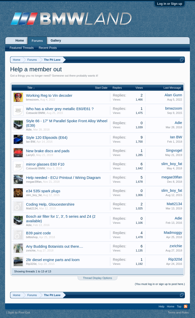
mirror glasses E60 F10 (45, 164)
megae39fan (33, 181)
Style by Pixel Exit (19, 312)
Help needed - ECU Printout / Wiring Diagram (63, 178)
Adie (29, 129)
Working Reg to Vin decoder (49, 95)
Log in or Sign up (169, 4)
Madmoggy (173, 233)
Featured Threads (22, 48)
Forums (37, 41)
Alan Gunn (173, 95)
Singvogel (174, 150)
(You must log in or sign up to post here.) (160, 283)
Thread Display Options (97, 277)
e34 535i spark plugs (43, 191)
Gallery (56, 40)
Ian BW (30, 141)
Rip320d (31, 263)
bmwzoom (32, 99)
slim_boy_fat (171, 164)
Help (161, 306)
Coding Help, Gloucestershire (50, 204)
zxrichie (30, 250)
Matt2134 (32, 208)
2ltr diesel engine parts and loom (53, 260)
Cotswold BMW (35, 112)
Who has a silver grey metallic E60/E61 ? (60, 109)
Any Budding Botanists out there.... (54, 246)
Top (179, 306)
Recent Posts (48, 48)
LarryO (30, 154)
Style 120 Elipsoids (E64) (47, 138)
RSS (185, 306)
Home (19, 40)
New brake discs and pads (48, 151)
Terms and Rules (178, 312)
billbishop (32, 237)
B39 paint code (38, 233)
